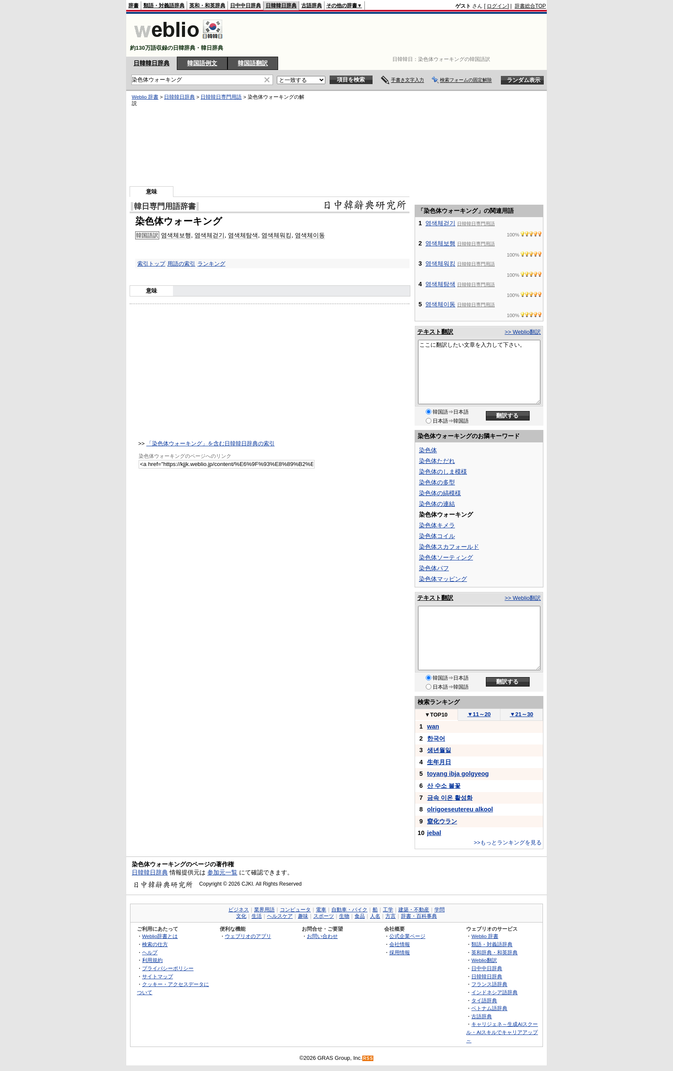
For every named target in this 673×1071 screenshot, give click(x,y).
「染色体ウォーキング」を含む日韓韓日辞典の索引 (210, 443)
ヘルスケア (280, 916)
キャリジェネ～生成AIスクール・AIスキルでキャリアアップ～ (502, 1032)
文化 (241, 916)
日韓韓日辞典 (281, 5)
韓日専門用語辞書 (165, 206)
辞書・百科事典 (419, 916)
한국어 (436, 738)
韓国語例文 (202, 63)
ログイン (497, 6)
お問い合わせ (322, 936)
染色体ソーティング (446, 557)
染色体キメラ (437, 525)
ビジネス (238, 909)
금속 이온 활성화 (450, 797)
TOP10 (436, 714)
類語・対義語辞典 (164, 5)
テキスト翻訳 (435, 331)
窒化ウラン (442, 821)
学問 (439, 909)
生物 (344, 916)
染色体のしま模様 (443, 471)
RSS (368, 1058)
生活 (257, 916)
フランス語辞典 (489, 984)
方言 (390, 916)
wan (433, 726)
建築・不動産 (413, 909)
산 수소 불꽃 (444, 785)
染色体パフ (434, 568)
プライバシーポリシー (168, 968)
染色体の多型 (437, 482)
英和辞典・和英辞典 (494, 952)
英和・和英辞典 (207, 5)
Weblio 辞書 (145, 97)
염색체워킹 (276, 235)
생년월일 (439, 750)
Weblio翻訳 (484, 960)
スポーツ (323, 916)
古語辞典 (311, 5)
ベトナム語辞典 (489, 1008)
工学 (388, 909)
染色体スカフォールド (449, 546)
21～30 (522, 714)
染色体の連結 (437, 503)
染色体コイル (437, 535)
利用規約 (152, 960)
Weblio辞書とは (160, 936)
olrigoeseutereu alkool (460, 809)
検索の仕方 (155, 944)
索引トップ (151, 263)
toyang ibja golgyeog (458, 773)
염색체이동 (310, 235)
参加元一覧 (222, 872)
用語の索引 (181, 263)
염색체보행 (176, 235)
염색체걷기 (209, 235)
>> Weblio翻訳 (523, 332)
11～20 (479, 714)
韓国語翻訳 (253, 63)
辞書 (133, 5)
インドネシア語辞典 (494, 992)
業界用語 (264, 909)
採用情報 (399, 952)
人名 (375, 916)
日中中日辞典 (245, 5)
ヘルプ (150, 952)
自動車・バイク (349, 909)
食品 (360, 916)
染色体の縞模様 (440, 493)
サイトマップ (157, 976)
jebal (434, 832)
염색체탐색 (243, 235)
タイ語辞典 (484, 1000)
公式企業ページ (407, 936)
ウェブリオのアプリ (248, 936)
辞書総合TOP (530, 6)
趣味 (303, 916)
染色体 (428, 450)
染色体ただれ (437, 460)
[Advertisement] (389, 35)
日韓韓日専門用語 (221, 97)
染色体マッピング (443, 578)
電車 (321, 909)
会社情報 (399, 944)
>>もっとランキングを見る (508, 842)
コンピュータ (295, 909)
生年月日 (439, 762)
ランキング (211, 263)
